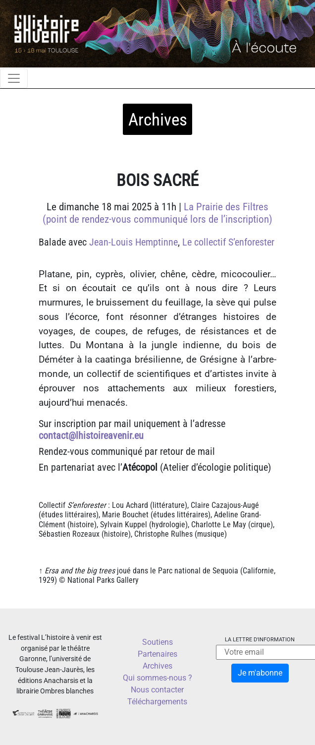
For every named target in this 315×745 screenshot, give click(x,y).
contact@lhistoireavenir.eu (91, 435)
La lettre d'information (260, 639)
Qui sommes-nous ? (157, 678)
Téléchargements (157, 701)
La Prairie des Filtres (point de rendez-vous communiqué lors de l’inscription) (157, 213)
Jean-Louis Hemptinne (133, 242)
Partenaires (157, 654)
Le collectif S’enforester (228, 242)
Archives (157, 666)
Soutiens (157, 642)
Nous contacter (157, 689)
